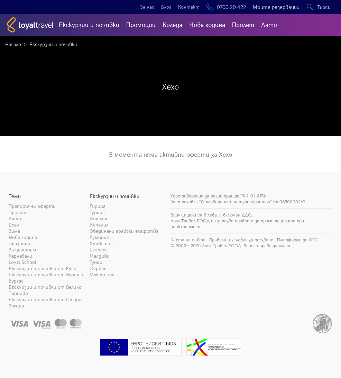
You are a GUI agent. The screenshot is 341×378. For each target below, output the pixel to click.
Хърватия (101, 243)
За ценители (23, 249)
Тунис (96, 262)
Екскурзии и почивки (89, 24)
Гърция (97, 206)
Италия (98, 218)
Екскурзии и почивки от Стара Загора (45, 302)
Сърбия (98, 268)
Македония (102, 274)
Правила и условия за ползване (241, 240)
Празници (19, 243)
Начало (13, 44)
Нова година (207, 24)
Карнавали (20, 255)
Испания (99, 224)
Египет (98, 249)
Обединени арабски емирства (124, 231)
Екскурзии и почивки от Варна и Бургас (46, 277)
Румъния (99, 237)
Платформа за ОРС (297, 240)
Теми (15, 196)
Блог (166, 6)
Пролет (243, 24)
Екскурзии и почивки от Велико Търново (45, 290)
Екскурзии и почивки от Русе (42, 268)
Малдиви (100, 255)
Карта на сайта (187, 240)
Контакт (189, 6)
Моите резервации (276, 6)
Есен (14, 224)
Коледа (172, 24)
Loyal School (22, 262)
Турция (97, 212)
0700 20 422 (231, 6)
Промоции (141, 24)
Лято (269, 24)
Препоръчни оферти (32, 206)
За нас (147, 6)
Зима (14, 231)
